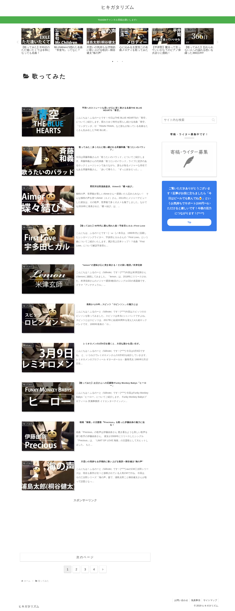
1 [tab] (112, 61)
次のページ (85, 557)
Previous (17, 42)
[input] (189, 120)
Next (217, 42)
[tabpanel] (36, 41)
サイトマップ (210, 600)
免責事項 (195, 600)
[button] (213, 120)
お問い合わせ (180, 600)
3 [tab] (122, 61)
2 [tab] (117, 61)
